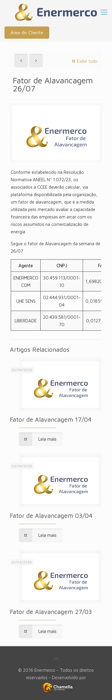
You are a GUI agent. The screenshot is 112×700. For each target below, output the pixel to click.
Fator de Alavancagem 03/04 (51, 515)
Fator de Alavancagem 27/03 (51, 611)
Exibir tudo (84, 61)
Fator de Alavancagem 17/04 (51, 419)
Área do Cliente (26, 32)
